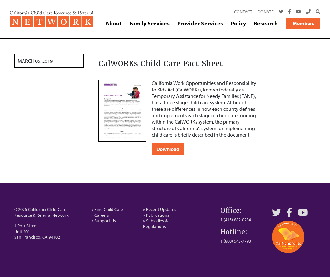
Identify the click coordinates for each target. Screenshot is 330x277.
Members (303, 23)
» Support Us (104, 221)
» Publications (156, 215)
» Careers (100, 215)
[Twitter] (281, 11)
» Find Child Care (107, 209)
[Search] (316, 11)
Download (168, 149)
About (113, 23)
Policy (238, 23)
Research (266, 23)
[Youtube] (298, 11)
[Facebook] (289, 11)
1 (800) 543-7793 (235, 241)
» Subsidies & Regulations (155, 223)
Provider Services (200, 23)
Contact (243, 11)
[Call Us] (308, 11)
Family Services (150, 23)
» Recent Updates (159, 209)
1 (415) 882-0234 (235, 220)
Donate (265, 11)
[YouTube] (303, 212)
